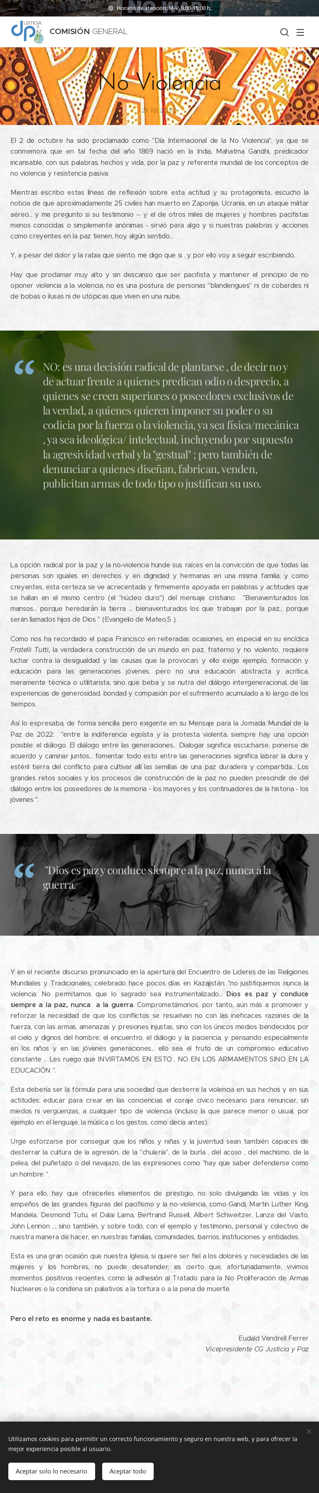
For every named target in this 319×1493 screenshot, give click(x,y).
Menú (300, 32)
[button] (283, 32)
